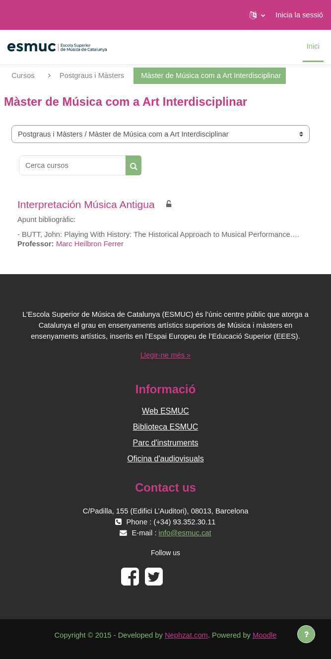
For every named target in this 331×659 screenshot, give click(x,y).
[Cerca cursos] (72, 165)
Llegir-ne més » (165, 355)
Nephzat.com (186, 635)
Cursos (23, 75)
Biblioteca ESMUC (166, 427)
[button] (257, 15)
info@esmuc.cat (185, 533)
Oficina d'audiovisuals (165, 458)
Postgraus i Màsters (92, 75)
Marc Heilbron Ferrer (90, 244)
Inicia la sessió (299, 15)
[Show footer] (306, 634)
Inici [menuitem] (313, 46)
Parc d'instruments (166, 443)
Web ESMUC (165, 411)
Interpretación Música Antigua (86, 204)
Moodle (264, 635)
